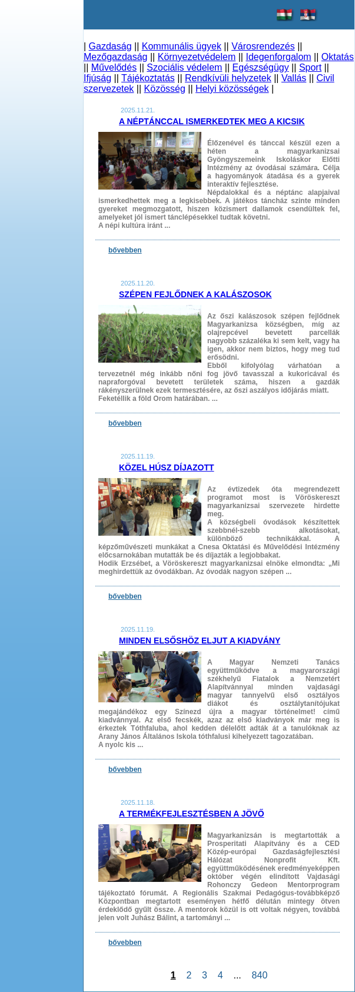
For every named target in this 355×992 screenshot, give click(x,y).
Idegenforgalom (278, 57)
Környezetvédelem (197, 57)
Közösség (164, 89)
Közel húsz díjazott (166, 467)
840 (260, 975)
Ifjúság (97, 78)
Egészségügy (261, 67)
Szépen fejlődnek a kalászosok (195, 294)
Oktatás (337, 57)
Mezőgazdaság (116, 57)
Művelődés (114, 67)
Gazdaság (110, 46)
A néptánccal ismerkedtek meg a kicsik (212, 121)
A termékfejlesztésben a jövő (191, 813)
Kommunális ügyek (181, 46)
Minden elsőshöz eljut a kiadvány (199, 640)
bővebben (125, 250)
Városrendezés (263, 46)
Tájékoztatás (148, 78)
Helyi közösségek (232, 89)
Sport (310, 67)
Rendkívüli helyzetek (228, 78)
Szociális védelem (184, 67)
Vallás (293, 78)
